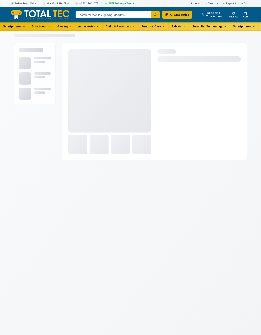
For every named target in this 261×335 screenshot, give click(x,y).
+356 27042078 (88, 3)
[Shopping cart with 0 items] (245, 15)
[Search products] (155, 14)
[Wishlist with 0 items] (233, 15)
